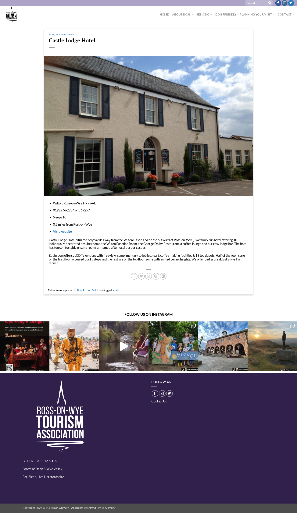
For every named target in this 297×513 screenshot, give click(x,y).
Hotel (116, 290)
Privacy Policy (107, 507)
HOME (164, 14)
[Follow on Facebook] (278, 3)
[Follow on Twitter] (291, 3)
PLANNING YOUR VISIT (257, 14)
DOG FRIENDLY (225, 14)
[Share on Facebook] (134, 276)
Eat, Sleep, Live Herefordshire (43, 477)
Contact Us (159, 401)
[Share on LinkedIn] (163, 276)
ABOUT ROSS (182, 14)
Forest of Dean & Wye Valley (42, 469)
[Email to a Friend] (148, 276)
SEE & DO (204, 14)
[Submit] (270, 3)
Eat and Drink (64, 34)
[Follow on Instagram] (285, 3)
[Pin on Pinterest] (156, 276)
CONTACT (286, 14)
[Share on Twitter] (141, 276)
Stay (51, 34)
